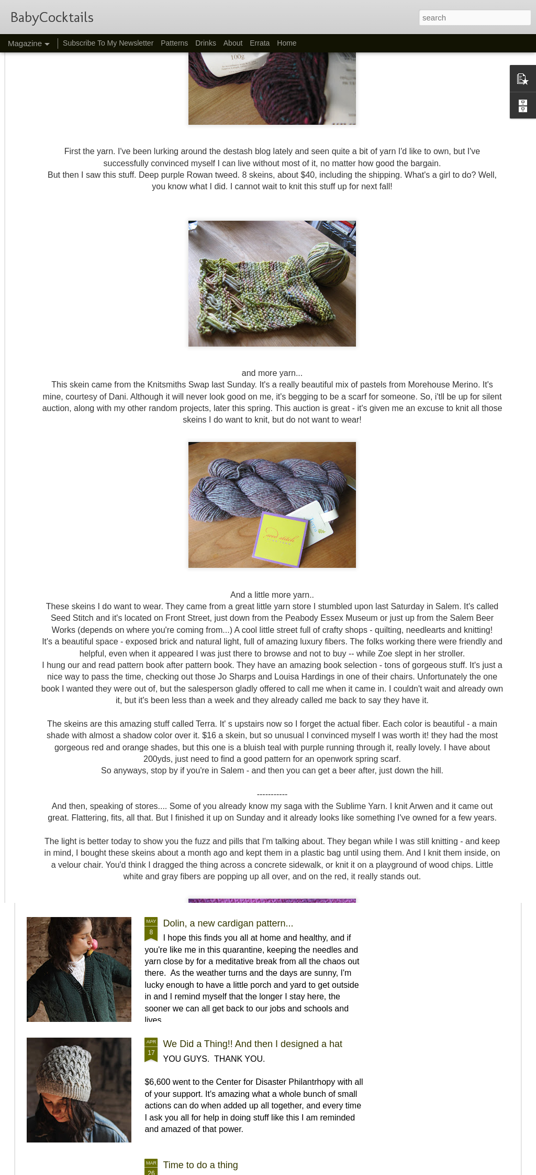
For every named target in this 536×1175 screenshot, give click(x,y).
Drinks (205, 43)
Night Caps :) (72, 689)
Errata (260, 43)
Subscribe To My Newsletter (108, 43)
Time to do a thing (200, 1165)
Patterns (174, 43)
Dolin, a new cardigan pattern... (228, 923)
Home (286, 43)
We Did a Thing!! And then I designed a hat (252, 1044)
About (233, 43)
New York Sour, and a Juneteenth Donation (135, 810)
